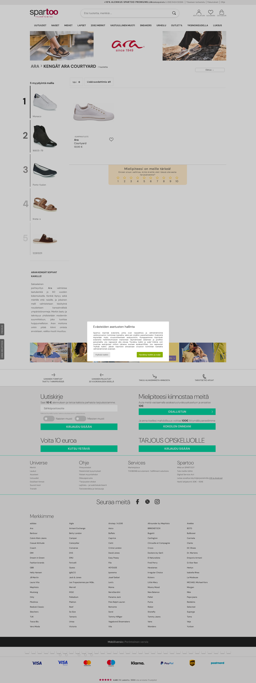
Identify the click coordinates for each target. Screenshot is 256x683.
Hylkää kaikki (101, 354)
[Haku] (174, 13)
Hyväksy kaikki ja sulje (150, 354)
